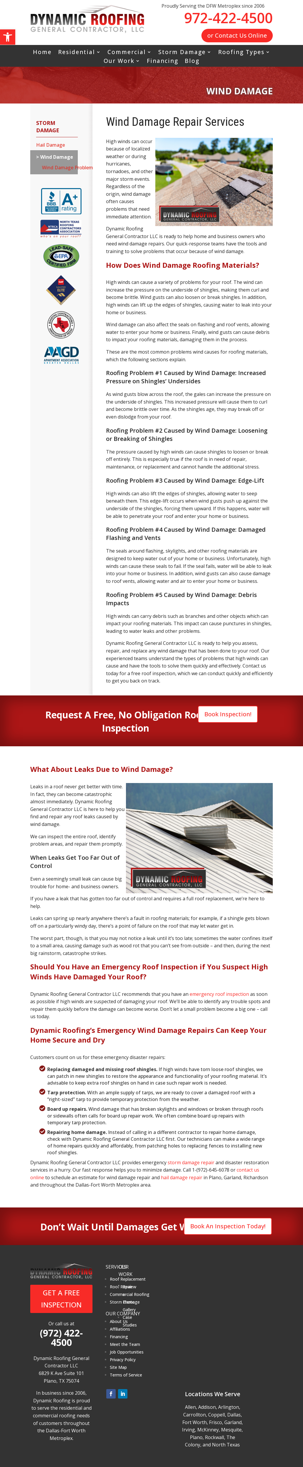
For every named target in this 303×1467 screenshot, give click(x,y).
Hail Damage (50, 145)
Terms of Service (126, 1375)
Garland (233, 1422)
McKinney (208, 1429)
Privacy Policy (123, 1359)
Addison (207, 1407)
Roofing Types (241, 53)
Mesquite (231, 1429)
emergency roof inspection (219, 994)
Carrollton (194, 1414)
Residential (76, 53)
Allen (190, 1407)
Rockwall (214, 1437)
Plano (196, 1437)
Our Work (119, 62)
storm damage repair (191, 1162)
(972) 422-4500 (61, 1337)
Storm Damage (182, 53)
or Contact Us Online (237, 35)
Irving (188, 1429)
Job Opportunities (127, 1352)
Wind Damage (56, 157)
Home (42, 53)
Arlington (228, 1407)
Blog (192, 62)
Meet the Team (125, 1344)
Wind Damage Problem (57, 167)
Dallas (234, 1414)
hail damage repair (181, 1177)
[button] (7, 37)
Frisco (215, 1422)
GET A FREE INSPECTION (61, 1298)
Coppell (216, 1414)
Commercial (126, 53)
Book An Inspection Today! (227, 1226)
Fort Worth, (195, 1422)
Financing (162, 62)
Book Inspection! (227, 714)
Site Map (118, 1367)
